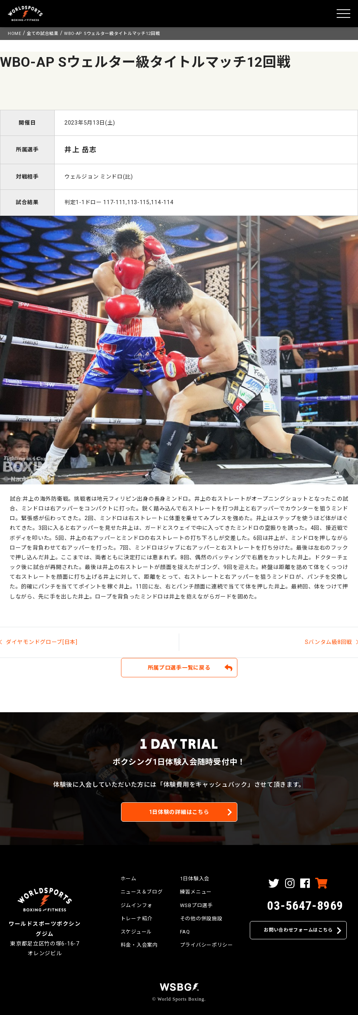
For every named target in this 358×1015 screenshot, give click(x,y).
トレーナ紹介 (136, 918)
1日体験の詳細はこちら (179, 812)
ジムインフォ (136, 905)
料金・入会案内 (139, 945)
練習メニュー (196, 892)
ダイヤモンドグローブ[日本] (42, 642)
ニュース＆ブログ (142, 892)
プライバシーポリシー (206, 945)
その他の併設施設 (201, 918)
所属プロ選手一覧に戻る (179, 668)
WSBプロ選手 (196, 905)
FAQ (185, 932)
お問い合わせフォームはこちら (298, 930)
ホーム (129, 878)
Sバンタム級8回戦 (328, 642)
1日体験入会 (194, 878)
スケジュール (136, 932)
